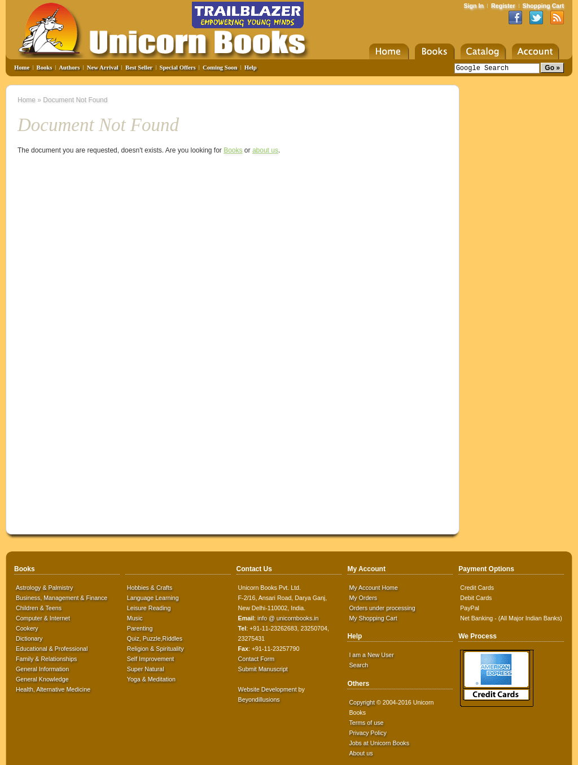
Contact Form (256, 658)
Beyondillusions (259, 699)
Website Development (267, 689)
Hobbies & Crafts (150, 587)
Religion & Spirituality (155, 648)
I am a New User (371, 654)
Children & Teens (39, 608)
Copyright (362, 702)
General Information (42, 669)
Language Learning (153, 597)
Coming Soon (220, 67)
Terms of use (366, 722)
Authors (69, 67)
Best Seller (138, 67)
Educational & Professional (51, 648)
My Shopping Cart (373, 618)
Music (135, 618)
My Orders (363, 597)
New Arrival (103, 67)
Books (44, 67)
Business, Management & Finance (61, 597)
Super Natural (145, 669)
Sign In (474, 5)
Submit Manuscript (263, 669)
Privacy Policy (367, 732)
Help (250, 67)
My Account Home (373, 587)
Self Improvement (150, 658)
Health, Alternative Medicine (53, 689)
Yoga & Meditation (151, 679)
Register (503, 5)
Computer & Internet (43, 618)
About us (361, 753)
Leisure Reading (149, 608)
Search (358, 665)
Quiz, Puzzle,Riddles (154, 638)
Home (21, 67)
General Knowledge (42, 679)
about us (265, 150)
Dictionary (29, 638)
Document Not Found (75, 100)
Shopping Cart (543, 5)
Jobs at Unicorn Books (379, 743)
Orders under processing (382, 608)
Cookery (27, 628)
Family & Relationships (46, 658)
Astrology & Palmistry (44, 587)
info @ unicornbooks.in (288, 618)
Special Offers (178, 67)
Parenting (140, 628)
